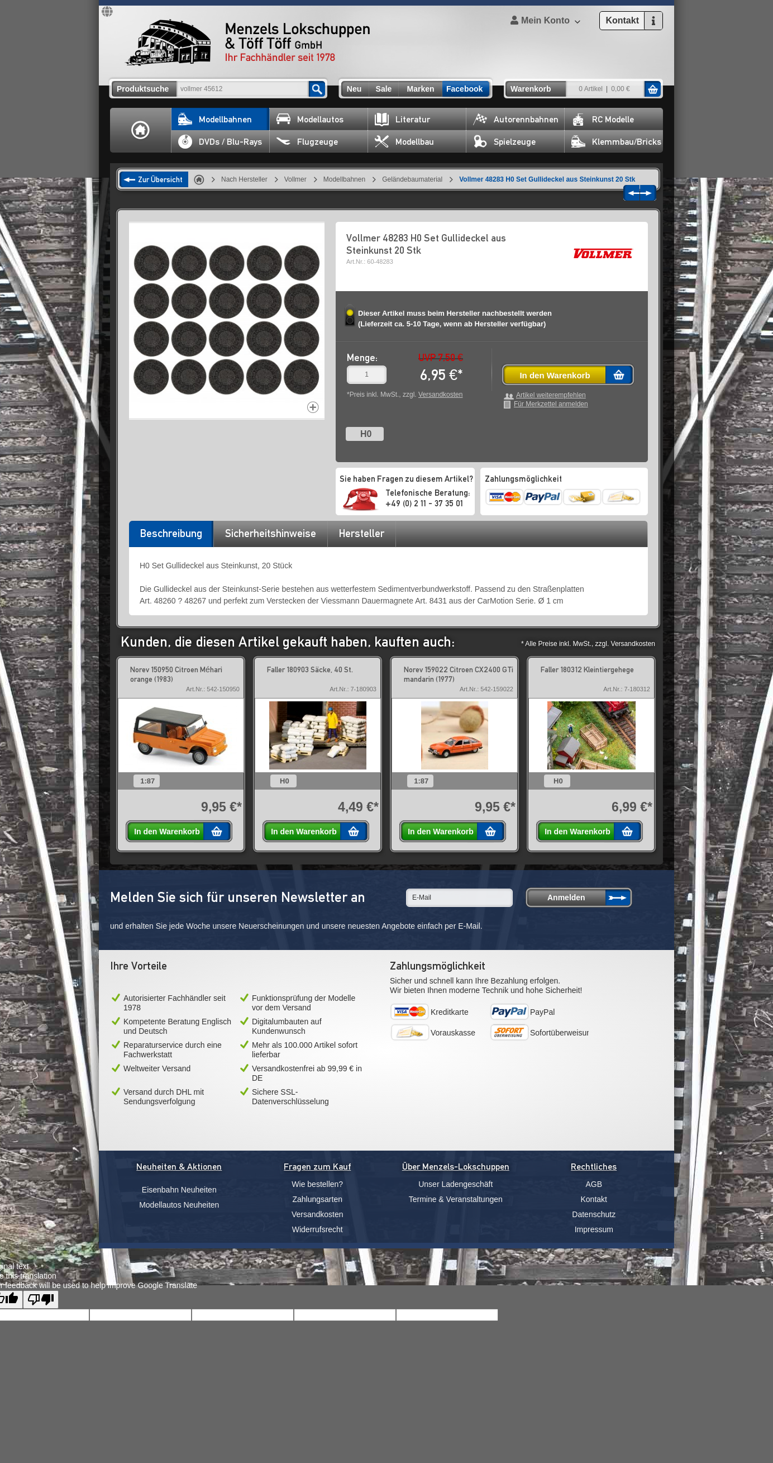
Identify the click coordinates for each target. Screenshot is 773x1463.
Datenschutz (593, 1214)
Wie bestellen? (317, 1184)
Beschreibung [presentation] (171, 533)
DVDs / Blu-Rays (220, 142)
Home (140, 130)
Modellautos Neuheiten (179, 1204)
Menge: (362, 357)
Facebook (464, 88)
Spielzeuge (504, 142)
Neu (354, 88)
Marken (420, 88)
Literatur (402, 119)
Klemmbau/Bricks (616, 142)
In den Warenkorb (554, 375)
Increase (313, 407)
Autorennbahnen (516, 119)
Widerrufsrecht (317, 1229)
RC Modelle (602, 119)
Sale (384, 88)
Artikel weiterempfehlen (551, 395)
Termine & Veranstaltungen (456, 1199)
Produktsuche (143, 88)
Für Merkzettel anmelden (551, 404)
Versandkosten (440, 394)
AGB (593, 1184)
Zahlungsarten (317, 1199)
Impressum (594, 1229)
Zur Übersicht (160, 179)
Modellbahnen (215, 119)
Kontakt (594, 1199)
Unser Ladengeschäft (455, 1184)
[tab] (171, 537)
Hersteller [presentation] (361, 533)
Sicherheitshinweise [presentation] (270, 533)
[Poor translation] (41, 1299)
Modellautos (309, 119)
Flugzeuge (307, 142)
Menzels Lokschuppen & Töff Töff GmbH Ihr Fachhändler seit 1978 (247, 42)
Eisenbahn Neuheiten (179, 1189)
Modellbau (404, 142)
